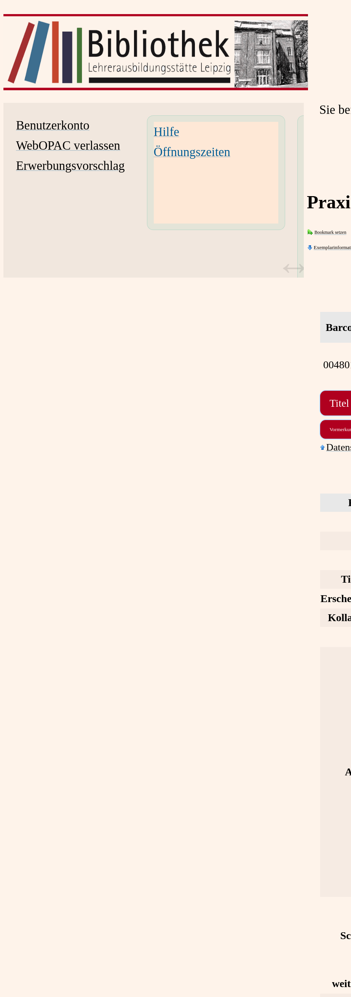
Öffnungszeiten (192, 152)
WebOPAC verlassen (68, 145)
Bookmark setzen (330, 232)
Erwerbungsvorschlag (70, 166)
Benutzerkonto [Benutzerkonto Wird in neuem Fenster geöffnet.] (52, 125)
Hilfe (166, 132)
